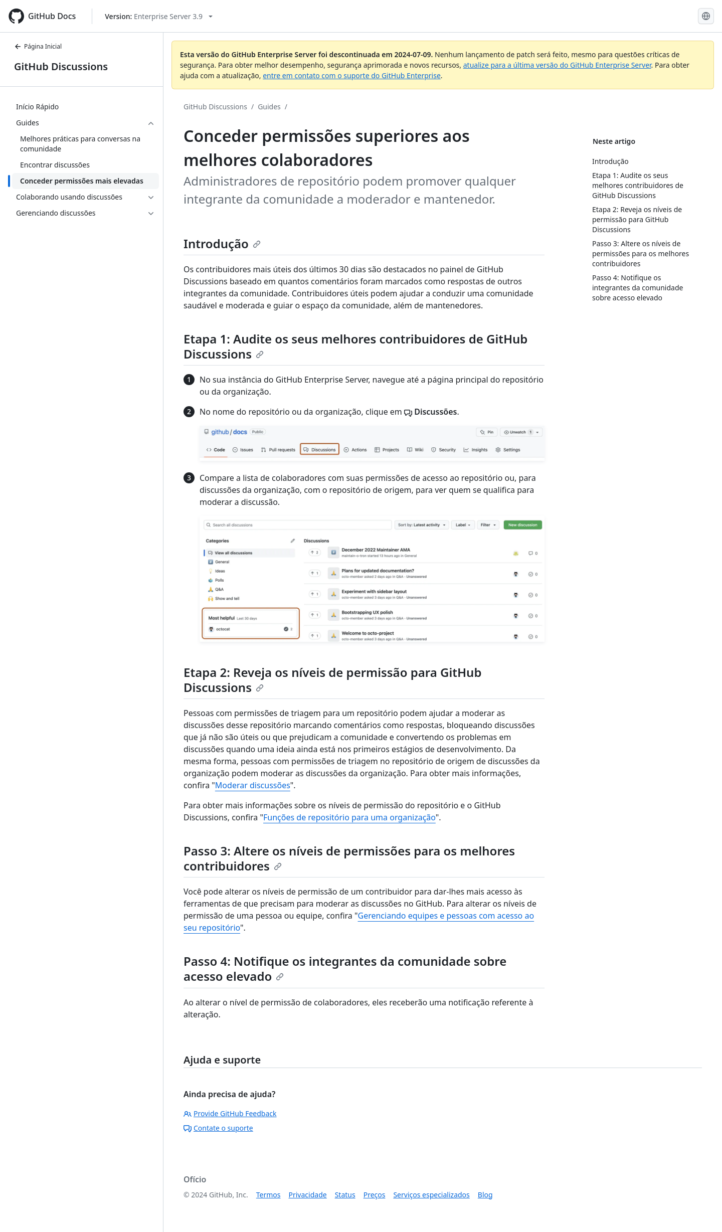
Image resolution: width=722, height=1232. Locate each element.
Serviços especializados (431, 1194)
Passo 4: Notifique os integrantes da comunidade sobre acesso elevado (345, 968)
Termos (268, 1194)
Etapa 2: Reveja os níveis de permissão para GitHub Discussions (332, 679)
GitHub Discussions (61, 66)
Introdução (222, 243)
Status (345, 1194)
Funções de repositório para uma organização (349, 817)
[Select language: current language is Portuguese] (706, 16)
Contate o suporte (218, 1128)
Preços (375, 1194)
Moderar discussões (252, 785)
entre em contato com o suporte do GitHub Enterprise (352, 75)
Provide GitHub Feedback (230, 1113)
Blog (485, 1194)
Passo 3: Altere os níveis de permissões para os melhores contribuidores (349, 858)
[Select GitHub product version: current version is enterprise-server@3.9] (158, 16)
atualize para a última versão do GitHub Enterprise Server (557, 65)
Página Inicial (38, 46)
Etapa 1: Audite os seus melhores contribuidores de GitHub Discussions (355, 346)
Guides (269, 106)
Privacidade (308, 1194)
